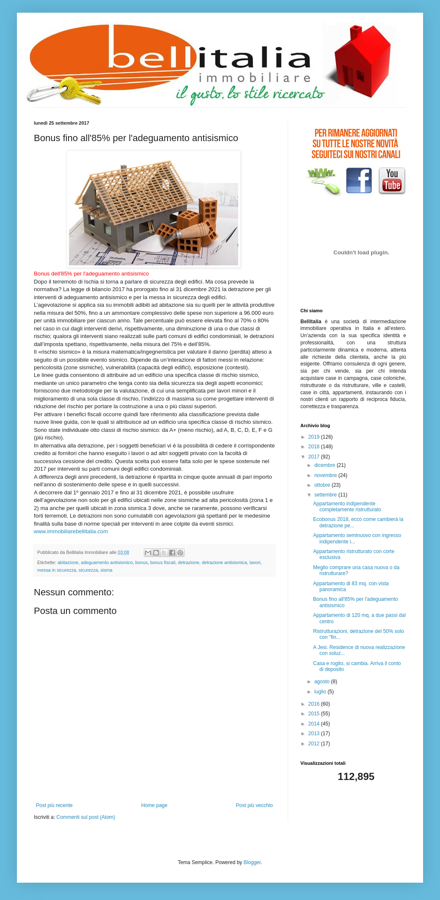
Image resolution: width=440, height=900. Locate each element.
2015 (314, 714)
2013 (314, 733)
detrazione (188, 562)
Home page (154, 805)
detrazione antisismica (224, 562)
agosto (322, 682)
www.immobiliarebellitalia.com (71, 531)
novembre (326, 475)
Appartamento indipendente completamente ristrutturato (347, 507)
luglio (320, 692)
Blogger (252, 862)
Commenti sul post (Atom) (85, 817)
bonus (141, 562)
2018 (314, 447)
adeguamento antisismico (106, 562)
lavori (255, 562)
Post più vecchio (254, 805)
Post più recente (54, 805)
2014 (314, 724)
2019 (314, 437)
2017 (314, 457)
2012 (314, 744)
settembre (326, 495)
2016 (314, 704)
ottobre (323, 485)
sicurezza (88, 570)
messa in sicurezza (56, 570)
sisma (106, 570)
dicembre (325, 465)
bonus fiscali (162, 562)
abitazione (68, 562)
